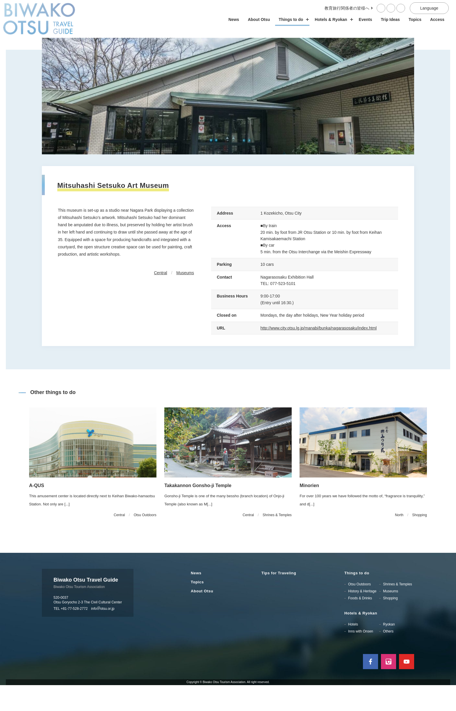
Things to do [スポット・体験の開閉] (292, 19)
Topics (415, 19)
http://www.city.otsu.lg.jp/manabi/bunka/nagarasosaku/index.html (319, 354)
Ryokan (389, 650)
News (234, 19)
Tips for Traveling (278, 599)
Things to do (356, 599)
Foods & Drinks (360, 624)
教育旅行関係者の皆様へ (347, 8)
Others (388, 657)
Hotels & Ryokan (360, 639)
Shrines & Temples (397, 610)
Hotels (353, 650)
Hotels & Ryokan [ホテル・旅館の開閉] (332, 19)
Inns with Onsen (360, 657)
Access (437, 19)
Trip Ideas (390, 19)
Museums (185, 299)
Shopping (390, 624)
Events (365, 19)
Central (160, 299)
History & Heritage (362, 617)
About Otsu (259, 19)
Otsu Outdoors (359, 610)
